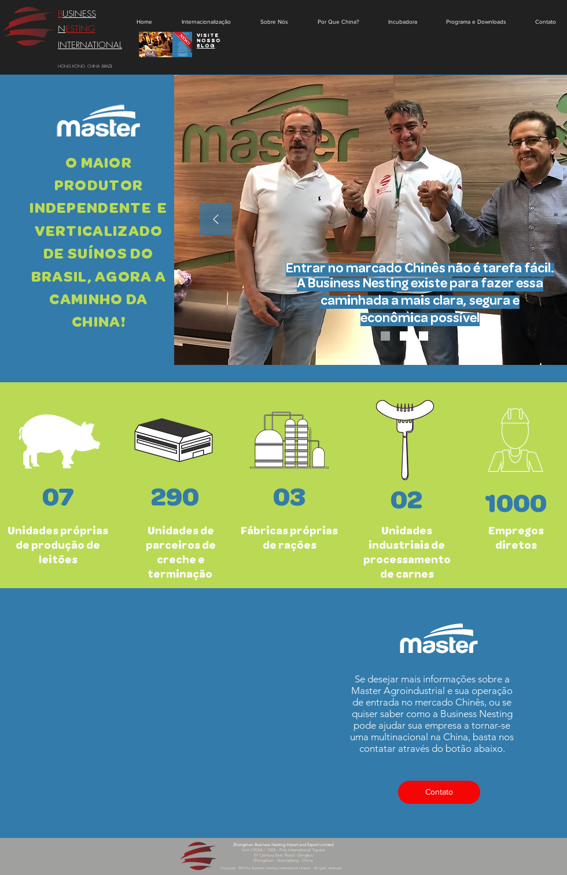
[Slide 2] (404, 336)
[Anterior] (216, 220)
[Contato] (439, 792)
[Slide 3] (423, 336)
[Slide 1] (385, 336)
